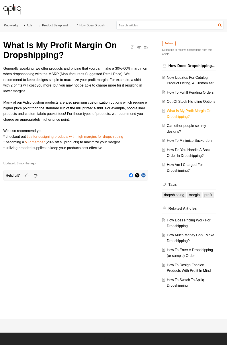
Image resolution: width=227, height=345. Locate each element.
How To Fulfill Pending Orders (190, 92)
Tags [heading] (172, 184)
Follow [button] (169, 43)
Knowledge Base (15, 25)
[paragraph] (75, 111)
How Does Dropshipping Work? (101, 25)
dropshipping (174, 195)
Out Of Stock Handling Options (191, 101)
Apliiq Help (34, 25)
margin (194, 195)
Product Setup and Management (64, 25)
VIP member (35, 142)
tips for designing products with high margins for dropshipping (75, 136)
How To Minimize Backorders (189, 140)
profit (208, 195)
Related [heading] (182, 208)
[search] (170, 25)
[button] (220, 9)
